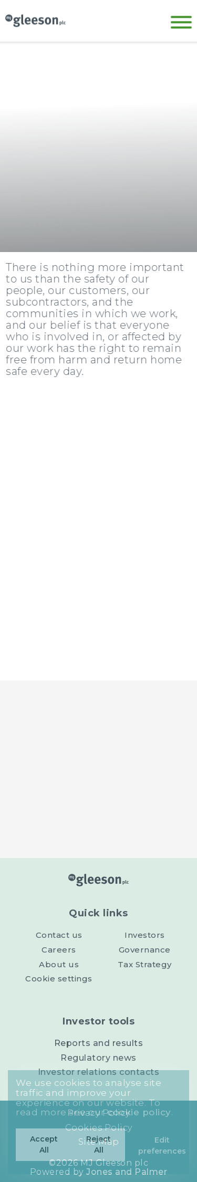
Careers (59, 950)
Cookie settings (58, 979)
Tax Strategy (145, 964)
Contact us (59, 935)
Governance (145, 950)
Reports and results (98, 1043)
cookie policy (139, 1112)
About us (59, 964)
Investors (145, 935)
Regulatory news (98, 1058)
